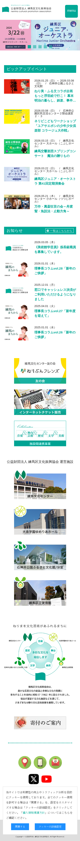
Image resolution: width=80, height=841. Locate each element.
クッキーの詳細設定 (50, 826)
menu (71, 10)
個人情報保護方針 (34, 813)
